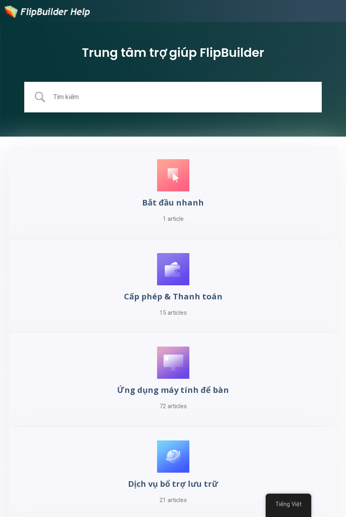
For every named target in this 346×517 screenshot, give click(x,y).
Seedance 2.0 (150, 501)
